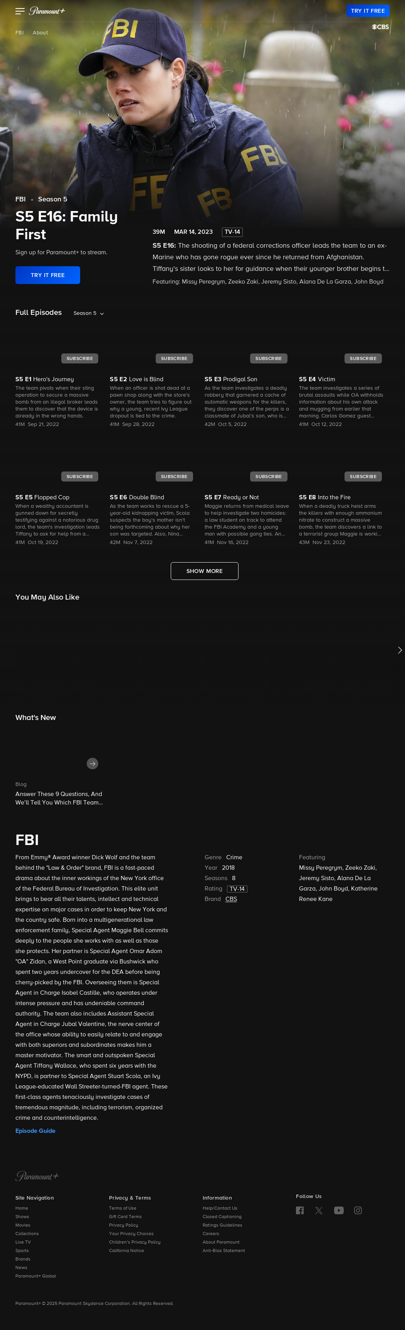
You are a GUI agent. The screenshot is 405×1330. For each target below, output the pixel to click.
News (21, 1268)
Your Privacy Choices (131, 1234)
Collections (27, 1234)
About (40, 32)
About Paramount (221, 1242)
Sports (22, 1251)
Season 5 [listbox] (85, 313)
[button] (20, 12)
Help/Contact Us (220, 1208)
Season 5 (52, 199)
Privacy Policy (123, 1225)
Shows (22, 1217)
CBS (231, 899)
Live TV (23, 1242)
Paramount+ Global (35, 1276)
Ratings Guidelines (222, 1225)
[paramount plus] (47, 11)
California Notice (126, 1251)
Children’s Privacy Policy (135, 1242)
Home (21, 1208)
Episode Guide (35, 1131)
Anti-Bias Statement (224, 1251)
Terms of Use (122, 1208)
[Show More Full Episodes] (205, 571)
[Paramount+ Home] (37, 1177)
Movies (22, 1225)
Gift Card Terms (125, 1217)
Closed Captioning (222, 1217)
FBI (19, 32)
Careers (211, 1234)
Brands (22, 1259)
